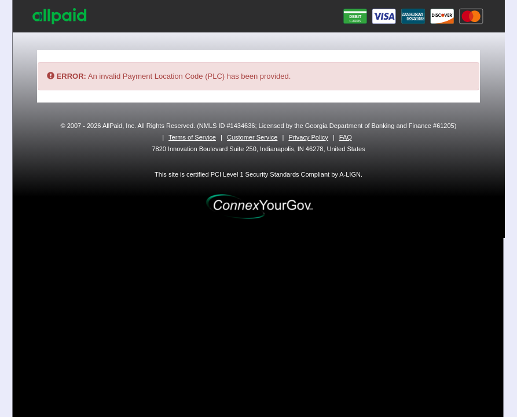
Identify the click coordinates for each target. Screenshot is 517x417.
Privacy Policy (308, 137)
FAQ (345, 137)
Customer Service (252, 137)
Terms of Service (192, 137)
